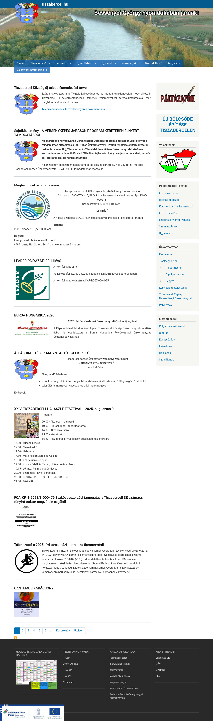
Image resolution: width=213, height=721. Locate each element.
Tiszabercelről (39, 64)
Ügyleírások (166, 233)
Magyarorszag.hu (118, 682)
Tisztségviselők (168, 261)
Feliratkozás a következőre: (15, 637)
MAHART (160, 670)
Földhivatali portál (118, 658)
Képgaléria (173, 63)
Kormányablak (116, 670)
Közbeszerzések (168, 193)
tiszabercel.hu (55, 4)
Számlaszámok (168, 226)
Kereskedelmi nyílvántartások (176, 206)
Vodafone (68, 682)
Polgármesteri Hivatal (172, 326)
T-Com (66, 658)
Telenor (67, 676)
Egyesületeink (85, 64)
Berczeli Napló (153, 63)
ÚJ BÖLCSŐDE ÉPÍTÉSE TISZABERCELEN (178, 124)
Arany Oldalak (70, 664)
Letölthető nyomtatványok (174, 219)
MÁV (158, 664)
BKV (158, 676)
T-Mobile (67, 670)
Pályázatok (165, 305)
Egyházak (108, 64)
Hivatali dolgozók (169, 199)
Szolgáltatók (166, 359)
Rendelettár (166, 254)
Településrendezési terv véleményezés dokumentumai (74, 109)
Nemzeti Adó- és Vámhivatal (123, 688)
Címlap (21, 63)
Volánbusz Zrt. (163, 658)
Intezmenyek (129, 64)
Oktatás (163, 332)
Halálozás (165, 352)
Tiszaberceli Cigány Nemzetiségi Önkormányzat (175, 296)
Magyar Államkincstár (120, 676)
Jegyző (170, 281)
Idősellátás (165, 346)
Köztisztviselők (168, 213)
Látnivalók (62, 64)
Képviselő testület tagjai (173, 287)
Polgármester (174, 267)
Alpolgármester (175, 274)
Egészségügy (167, 339)
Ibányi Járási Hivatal (119, 664)
